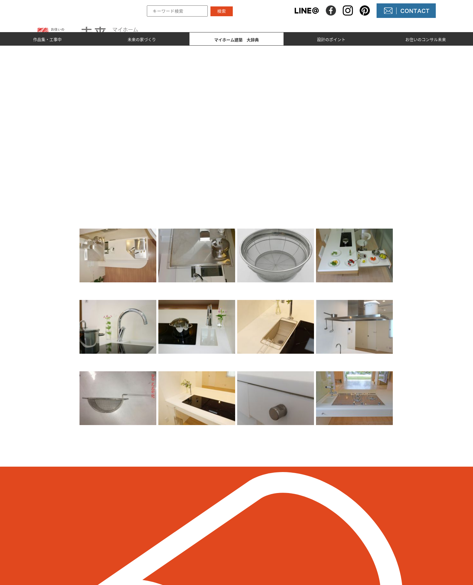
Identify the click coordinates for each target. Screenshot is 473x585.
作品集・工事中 (47, 39)
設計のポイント (331, 39)
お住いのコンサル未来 (425, 39)
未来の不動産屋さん (274, 516)
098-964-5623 (103, 535)
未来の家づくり (142, 39)
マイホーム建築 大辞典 (199, 539)
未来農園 (261, 551)
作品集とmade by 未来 (197, 516)
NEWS (257, 528)
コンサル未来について (277, 539)
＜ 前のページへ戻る (90, 472)
